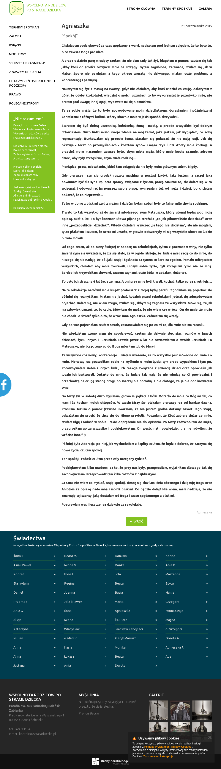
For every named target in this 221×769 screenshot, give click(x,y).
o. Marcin (70, 638)
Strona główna (141, 8)
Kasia (68, 647)
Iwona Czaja (174, 611)
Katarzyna (20, 629)
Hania (170, 592)
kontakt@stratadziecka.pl (37, 734)
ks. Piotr (121, 620)
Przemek (20, 602)
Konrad (18, 574)
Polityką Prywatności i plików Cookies (167, 746)
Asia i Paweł (22, 565)
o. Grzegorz (174, 629)
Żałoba (15, 36)
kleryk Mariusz (125, 638)
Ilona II (18, 556)
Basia (119, 592)
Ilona (67, 611)
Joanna (69, 592)
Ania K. (171, 565)
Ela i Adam (21, 583)
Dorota (120, 665)
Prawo (15, 94)
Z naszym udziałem (25, 72)
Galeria (205, 8)
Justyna (19, 665)
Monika (120, 647)
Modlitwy (17, 54)
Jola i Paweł (73, 602)
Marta (119, 602)
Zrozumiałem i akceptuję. (158, 756)
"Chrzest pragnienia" (27, 63)
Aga (168, 656)
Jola (118, 574)
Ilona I (68, 574)
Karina (170, 556)
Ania (67, 665)
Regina (69, 583)
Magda (170, 620)
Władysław (72, 629)
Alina (17, 656)
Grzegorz (172, 602)
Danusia (121, 556)
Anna (17, 647)
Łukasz (69, 656)
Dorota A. (173, 638)
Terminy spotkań (177, 8)
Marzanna (173, 574)
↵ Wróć (136, 521)
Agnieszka (122, 611)
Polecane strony (24, 103)
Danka (119, 565)
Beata (119, 583)
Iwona (68, 620)
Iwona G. (70, 565)
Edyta (170, 583)
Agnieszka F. (175, 647)
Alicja (17, 620)
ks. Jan (18, 638)
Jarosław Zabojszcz (129, 629)
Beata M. (70, 556)
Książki (15, 45)
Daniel (18, 592)
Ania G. (18, 611)
